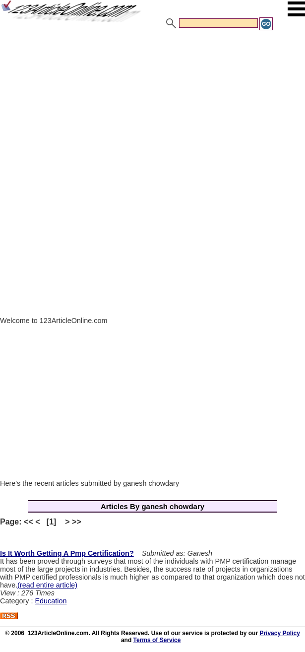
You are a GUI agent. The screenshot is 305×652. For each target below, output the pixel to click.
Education (50, 601)
